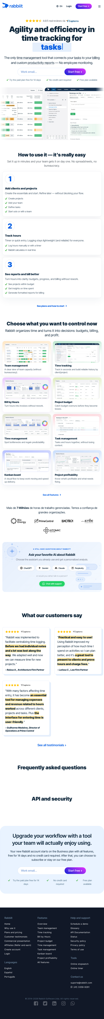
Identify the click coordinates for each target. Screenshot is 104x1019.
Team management (47, 928)
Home (7, 924)
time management (29, 58)
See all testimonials (50, 745)
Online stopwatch (80, 964)
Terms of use (77, 949)
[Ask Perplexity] (77, 568)
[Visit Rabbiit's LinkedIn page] (54, 1003)
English (8, 968)
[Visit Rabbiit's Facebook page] (36, 1003)
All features (43, 962)
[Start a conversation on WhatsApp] (73, 1003)
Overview (42, 924)
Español (8, 972)
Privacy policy (78, 945)
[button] (59, 6)
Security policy (78, 941)
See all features (51, 495)
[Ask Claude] (59, 568)
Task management (46, 949)
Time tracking (44, 932)
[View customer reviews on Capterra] (71, 21)
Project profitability (47, 958)
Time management (46, 945)
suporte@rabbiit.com (81, 983)
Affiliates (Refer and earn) (17, 945)
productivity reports (41, 63)
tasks (77, 58)
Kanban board (44, 953)
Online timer (77, 968)
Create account (12, 949)
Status (74, 936)
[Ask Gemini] (43, 568)
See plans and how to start (51, 306)
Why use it (9, 928)
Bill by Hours (43, 936)
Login (69, 6)
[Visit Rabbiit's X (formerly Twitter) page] (45, 1003)
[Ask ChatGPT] (25, 568)
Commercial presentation (17, 941)
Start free (82, 6)
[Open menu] (98, 6)
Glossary (75, 928)
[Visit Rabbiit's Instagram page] (63, 1003)
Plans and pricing (13, 932)
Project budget (45, 941)
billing (96, 58)
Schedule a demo (79, 924)
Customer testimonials (15, 936)
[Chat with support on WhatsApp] (52, 583)
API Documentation (80, 932)
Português (9, 977)
